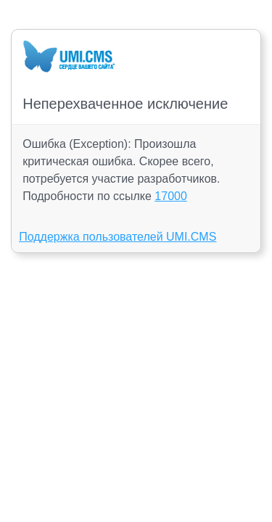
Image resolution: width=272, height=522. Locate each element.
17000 (170, 196)
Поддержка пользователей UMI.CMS (117, 237)
